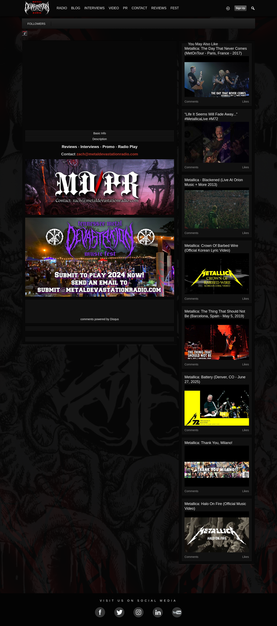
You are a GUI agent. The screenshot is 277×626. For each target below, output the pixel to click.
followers (36, 23)
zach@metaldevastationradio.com (107, 154)
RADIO (62, 8)
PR (125, 8)
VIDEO (114, 8)
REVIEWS (159, 8)
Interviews (90, 147)
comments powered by (99, 319)
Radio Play (127, 147)
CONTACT (139, 8)
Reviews (70, 147)
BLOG (75, 8)
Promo (109, 147)
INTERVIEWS (94, 8)
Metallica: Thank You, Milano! (208, 443)
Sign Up (240, 8)
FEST (174, 8)
